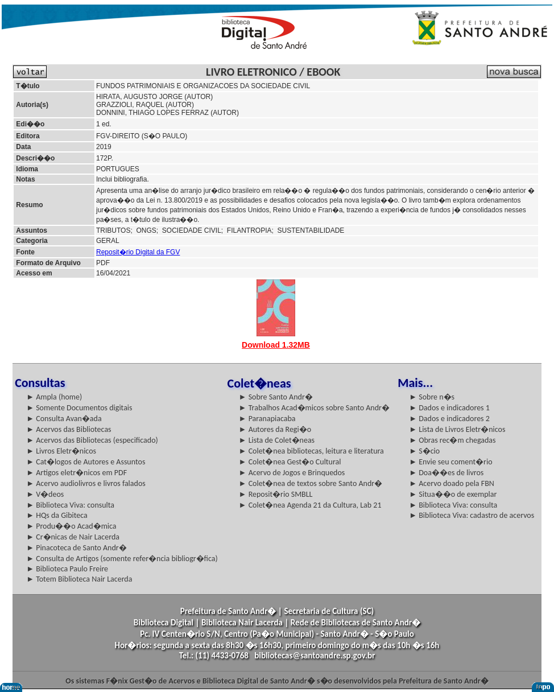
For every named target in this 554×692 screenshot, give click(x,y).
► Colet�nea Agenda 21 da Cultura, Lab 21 (310, 505)
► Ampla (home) (54, 397)
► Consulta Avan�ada (63, 418)
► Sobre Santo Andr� (276, 397)
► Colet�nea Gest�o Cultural (290, 462)
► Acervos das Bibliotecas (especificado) (92, 440)
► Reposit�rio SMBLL (276, 494)
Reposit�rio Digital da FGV (138, 252)
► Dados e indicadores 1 (449, 408)
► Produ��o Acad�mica (71, 526)
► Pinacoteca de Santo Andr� (76, 548)
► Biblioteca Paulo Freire (67, 569)
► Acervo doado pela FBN (451, 483)
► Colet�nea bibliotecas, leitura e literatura (311, 451)
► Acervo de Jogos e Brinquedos (292, 472)
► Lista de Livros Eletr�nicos (457, 429)
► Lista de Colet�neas (277, 440)
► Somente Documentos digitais (79, 408)
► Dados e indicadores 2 (449, 418)
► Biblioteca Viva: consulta (70, 505)
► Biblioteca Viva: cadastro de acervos (471, 515)
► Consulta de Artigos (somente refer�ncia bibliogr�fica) (122, 558)
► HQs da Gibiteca (57, 515)
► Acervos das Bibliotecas (68, 429)
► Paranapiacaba (267, 418)
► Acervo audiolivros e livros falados (86, 483)
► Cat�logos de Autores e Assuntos (85, 462)
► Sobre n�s (431, 397)
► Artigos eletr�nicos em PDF (76, 472)
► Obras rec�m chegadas (452, 440)
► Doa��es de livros (446, 472)
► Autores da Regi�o (275, 429)
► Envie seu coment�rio (450, 462)
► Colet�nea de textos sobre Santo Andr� (311, 483)
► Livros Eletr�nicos (61, 451)
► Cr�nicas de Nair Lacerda (72, 537)
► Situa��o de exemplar (453, 494)
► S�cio (424, 451)
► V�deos (45, 494)
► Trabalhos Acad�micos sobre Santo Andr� (314, 408)
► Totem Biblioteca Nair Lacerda (79, 579)
